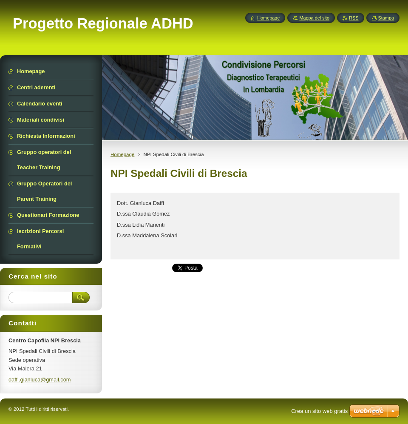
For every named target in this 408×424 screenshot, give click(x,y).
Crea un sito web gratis (319, 411)
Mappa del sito (314, 17)
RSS (353, 17)
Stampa (386, 17)
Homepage (122, 154)
